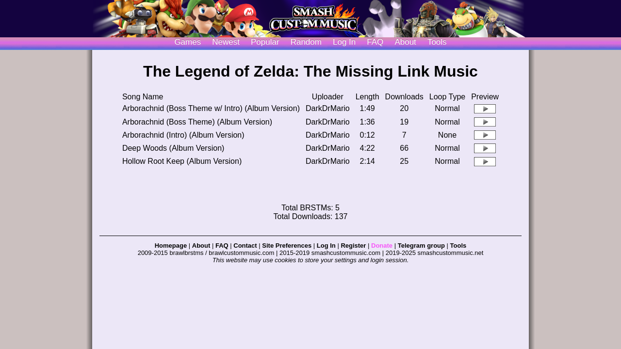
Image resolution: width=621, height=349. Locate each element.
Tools (437, 42)
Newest (226, 42)
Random (306, 42)
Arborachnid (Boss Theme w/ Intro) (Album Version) (211, 108)
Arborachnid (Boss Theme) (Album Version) (197, 122)
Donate (381, 245)
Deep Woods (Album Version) (173, 148)
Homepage (171, 245)
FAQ (375, 42)
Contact (245, 245)
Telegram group (421, 245)
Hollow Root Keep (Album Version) (182, 161)
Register (353, 245)
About (405, 42)
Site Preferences (286, 245)
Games (187, 42)
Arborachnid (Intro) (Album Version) (183, 135)
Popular (265, 42)
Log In (326, 245)
